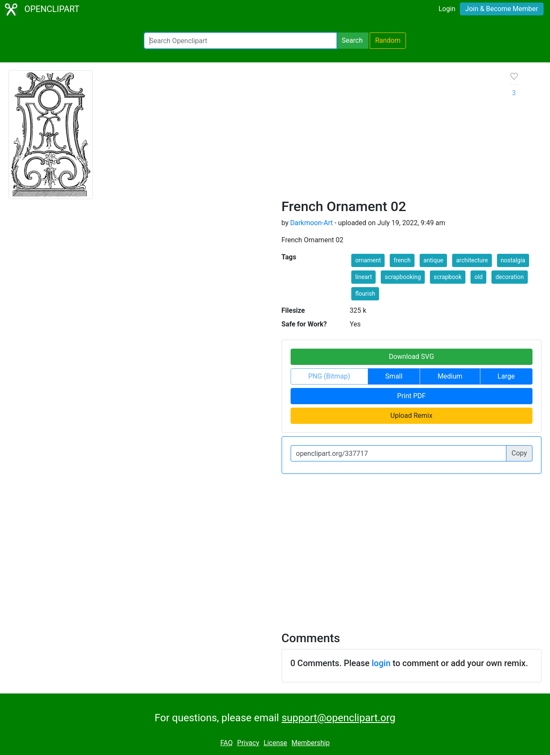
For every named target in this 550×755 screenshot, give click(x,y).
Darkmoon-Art (311, 223)
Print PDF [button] (411, 396)
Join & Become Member (501, 9)
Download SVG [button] (411, 357)
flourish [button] (365, 293)
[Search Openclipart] (240, 40)
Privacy (248, 743)
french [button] (402, 260)
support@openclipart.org (338, 718)
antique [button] (433, 260)
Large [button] (506, 376)
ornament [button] (368, 260)
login (381, 663)
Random (388, 40)
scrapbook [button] (448, 276)
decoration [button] (509, 276)
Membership (310, 743)
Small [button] (394, 376)
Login (446, 9)
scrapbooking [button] (403, 276)
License (275, 743)
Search (352, 40)
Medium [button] (450, 376)
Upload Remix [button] (411, 415)
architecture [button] (472, 260)
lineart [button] (363, 276)
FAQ (227, 743)
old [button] (478, 276)
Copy (519, 453)
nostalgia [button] (513, 260)
